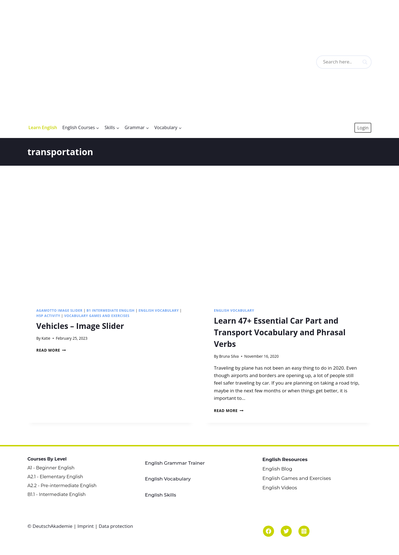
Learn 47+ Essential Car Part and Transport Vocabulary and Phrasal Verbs (280, 332)
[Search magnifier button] (365, 62)
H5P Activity (48, 315)
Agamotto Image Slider (59, 310)
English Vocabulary (159, 310)
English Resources (285, 459)
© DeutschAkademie (50, 526)
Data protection (116, 526)
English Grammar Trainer (175, 463)
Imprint (85, 526)
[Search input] (350, 62)
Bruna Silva (229, 356)
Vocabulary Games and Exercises (97, 315)
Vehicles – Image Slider (80, 326)
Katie (46, 338)
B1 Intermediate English (110, 310)
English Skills (160, 495)
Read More (51, 350)
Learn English (43, 127)
